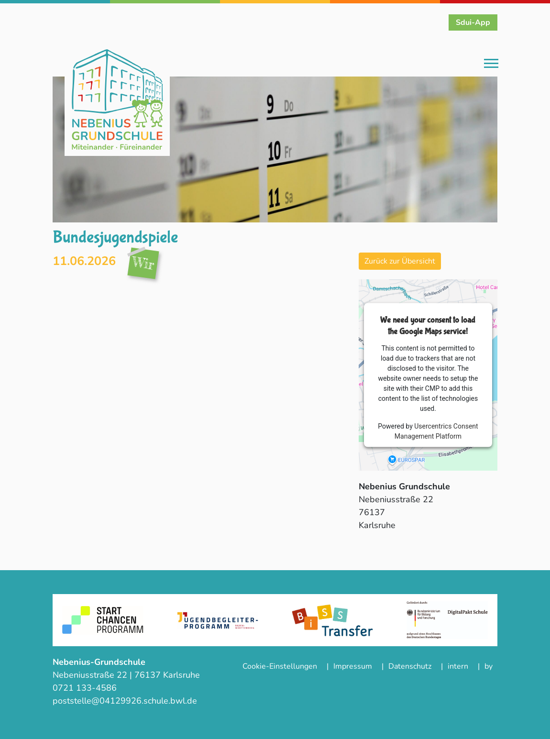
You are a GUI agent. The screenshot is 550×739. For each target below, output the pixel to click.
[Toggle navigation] (491, 64)
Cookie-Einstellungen (279, 666)
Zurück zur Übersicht (399, 261)
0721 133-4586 (86, 688)
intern (458, 666)
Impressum (352, 666)
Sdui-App (473, 22)
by (488, 666)
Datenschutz (409, 666)
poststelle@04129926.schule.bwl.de (125, 700)
